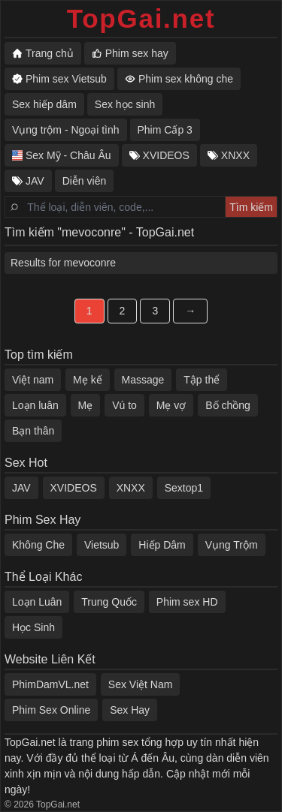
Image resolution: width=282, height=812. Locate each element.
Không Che (38, 545)
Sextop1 (184, 488)
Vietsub (101, 545)
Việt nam (32, 380)
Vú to (124, 405)
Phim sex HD (187, 602)
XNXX (131, 488)
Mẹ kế (87, 380)
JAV (21, 488)
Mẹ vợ (171, 405)
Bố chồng (227, 405)
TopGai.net (141, 18)
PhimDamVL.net (50, 684)
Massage (143, 380)
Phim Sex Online (51, 710)
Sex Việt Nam (140, 684)
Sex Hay (130, 710)
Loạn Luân (37, 602)
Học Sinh (33, 627)
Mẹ (85, 405)
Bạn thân (33, 431)
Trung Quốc (109, 602)
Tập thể (201, 380)
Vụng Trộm (231, 545)
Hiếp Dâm (161, 545)
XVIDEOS (73, 488)
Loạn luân (35, 405)
